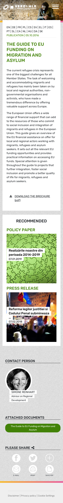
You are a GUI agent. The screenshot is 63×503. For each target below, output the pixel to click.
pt (8, 31)
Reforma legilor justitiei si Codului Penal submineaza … (29, 313)
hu (30, 31)
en (8, 27)
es (50, 27)
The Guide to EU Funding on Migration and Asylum (33, 428)
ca (19, 31)
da (35, 31)
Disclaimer (13, 495)
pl (24, 27)
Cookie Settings (46, 495)
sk (41, 31)
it (45, 27)
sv (35, 27)
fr (19, 27)
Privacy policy (28, 495)
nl (24, 31)
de (14, 27)
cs (30, 27)
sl (13, 31)
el (40, 27)
